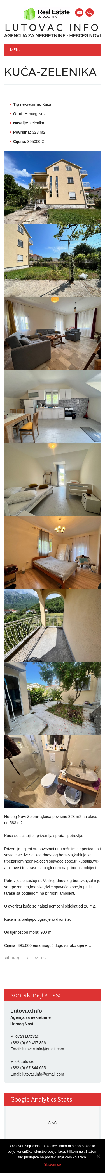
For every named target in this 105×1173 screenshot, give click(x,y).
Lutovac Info (53, 27)
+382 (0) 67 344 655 (28, 1067)
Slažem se (52, 1164)
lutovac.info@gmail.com (43, 1049)
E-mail (79, 13)
